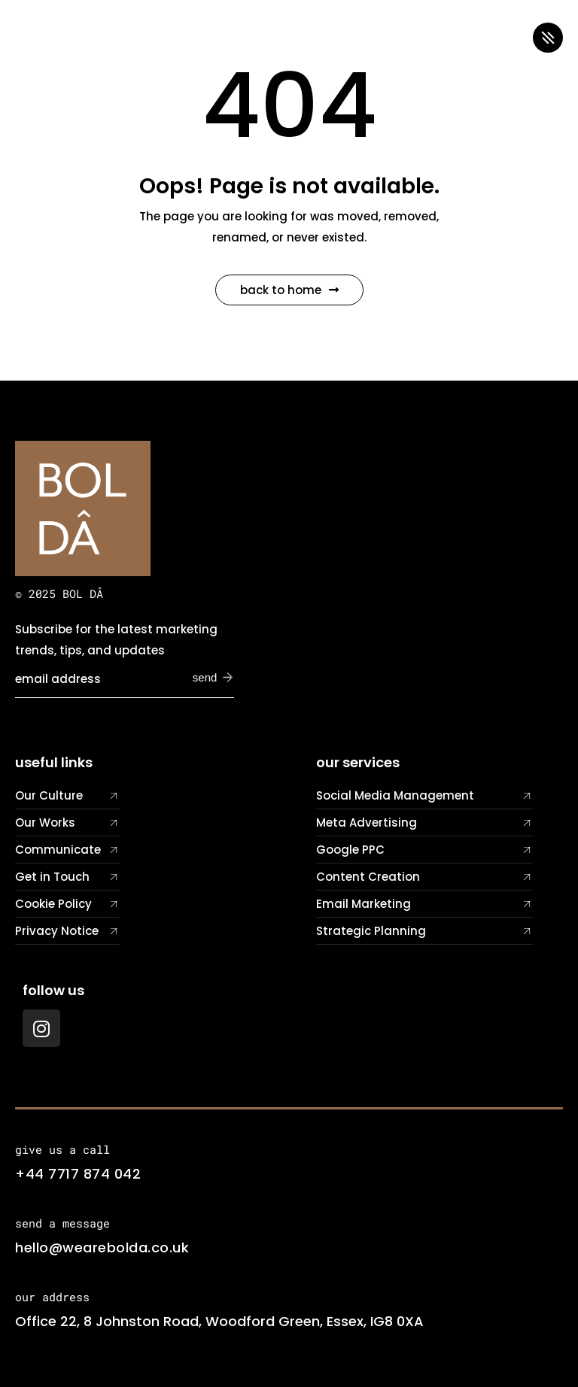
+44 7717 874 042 (78, 1173)
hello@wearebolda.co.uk (102, 1247)
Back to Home (289, 290)
